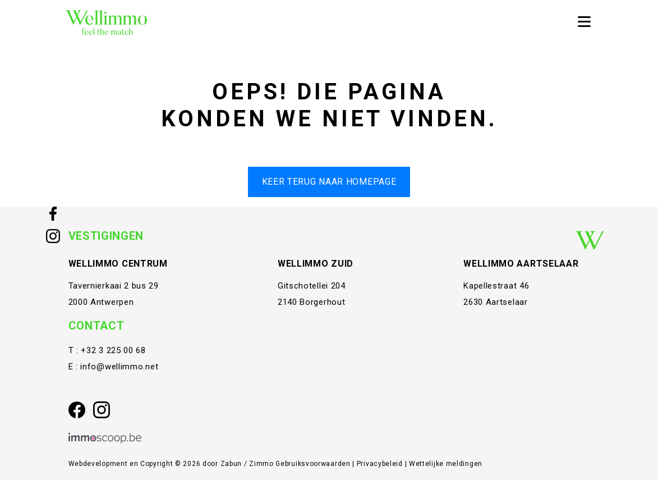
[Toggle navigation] (584, 22)
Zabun (231, 464)
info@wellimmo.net (119, 367)
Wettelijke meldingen (445, 464)
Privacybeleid (381, 464)
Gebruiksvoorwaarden (313, 464)
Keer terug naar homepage (329, 181)
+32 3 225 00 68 (113, 350)
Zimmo (261, 464)
